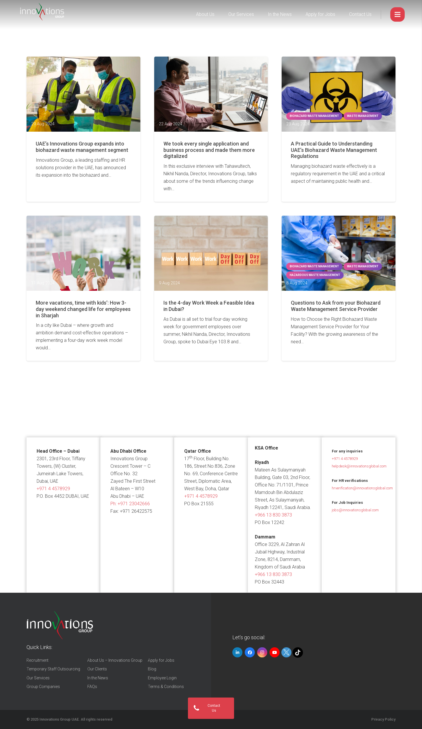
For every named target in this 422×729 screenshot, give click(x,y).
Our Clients (97, 669)
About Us (205, 14)
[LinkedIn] (237, 652)
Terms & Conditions (166, 686)
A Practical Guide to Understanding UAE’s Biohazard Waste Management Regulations (334, 150)
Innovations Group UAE (59, 719)
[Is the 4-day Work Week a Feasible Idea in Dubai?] (211, 253)
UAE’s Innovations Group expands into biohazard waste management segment (82, 147)
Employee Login (162, 678)
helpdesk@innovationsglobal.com (359, 466)
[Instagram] (262, 652)
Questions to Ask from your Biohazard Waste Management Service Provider (335, 306)
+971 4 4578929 (53, 488)
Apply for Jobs (320, 14)
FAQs (92, 686)
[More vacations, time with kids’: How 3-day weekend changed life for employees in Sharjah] (83, 253)
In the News (280, 14)
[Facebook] (250, 652)
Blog (152, 669)
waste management (362, 116)
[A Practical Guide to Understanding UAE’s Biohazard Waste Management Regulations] (338, 94)
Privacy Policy (383, 719)
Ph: (130, 503)
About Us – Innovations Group (114, 660)
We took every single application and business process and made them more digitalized (209, 150)
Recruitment (37, 660)
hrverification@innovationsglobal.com (362, 488)
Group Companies (43, 686)
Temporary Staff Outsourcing (53, 669)
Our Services (241, 14)
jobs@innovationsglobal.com (355, 510)
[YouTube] (275, 652)
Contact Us (360, 14)
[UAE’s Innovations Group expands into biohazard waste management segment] (83, 94)
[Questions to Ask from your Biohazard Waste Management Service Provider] (338, 253)
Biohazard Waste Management (314, 116)
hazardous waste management (315, 275)
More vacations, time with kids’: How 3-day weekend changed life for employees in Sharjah (83, 309)
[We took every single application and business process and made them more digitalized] (211, 94)
